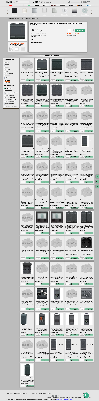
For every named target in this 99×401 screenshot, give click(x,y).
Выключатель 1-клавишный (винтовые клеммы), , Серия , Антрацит (27, 74)
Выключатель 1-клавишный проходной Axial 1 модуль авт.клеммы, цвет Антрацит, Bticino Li (86, 99)
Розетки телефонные (10, 97)
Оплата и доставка (63, 2)
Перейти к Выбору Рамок (32, 18)
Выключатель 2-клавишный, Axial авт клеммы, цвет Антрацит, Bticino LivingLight (57, 201)
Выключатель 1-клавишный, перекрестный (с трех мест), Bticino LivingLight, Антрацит (72, 125)
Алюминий (7, 75)
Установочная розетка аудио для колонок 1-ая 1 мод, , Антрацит (42, 328)
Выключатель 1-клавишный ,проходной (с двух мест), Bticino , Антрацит (86, 74)
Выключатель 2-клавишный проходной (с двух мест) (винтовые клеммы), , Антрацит (27, 176)
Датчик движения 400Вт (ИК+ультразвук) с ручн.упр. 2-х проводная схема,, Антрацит (42, 227)
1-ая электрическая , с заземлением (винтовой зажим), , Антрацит (86, 252)
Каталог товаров (42, 393)
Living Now (14, 14)
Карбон (7, 78)
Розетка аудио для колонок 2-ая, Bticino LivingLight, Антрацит (42, 277)
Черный (7, 77)
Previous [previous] (7, 12)
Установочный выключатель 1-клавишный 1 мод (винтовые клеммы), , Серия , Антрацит (27, 354)
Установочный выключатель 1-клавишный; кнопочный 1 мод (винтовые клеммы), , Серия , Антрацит (27, 379)
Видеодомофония (9, 73)
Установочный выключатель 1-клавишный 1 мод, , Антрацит (42, 354)
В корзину (80, 30)
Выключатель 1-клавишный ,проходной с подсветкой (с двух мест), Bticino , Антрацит (57, 99)
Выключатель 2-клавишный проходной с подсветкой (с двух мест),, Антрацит (27, 201)
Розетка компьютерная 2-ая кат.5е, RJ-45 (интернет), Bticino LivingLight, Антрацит (86, 277)
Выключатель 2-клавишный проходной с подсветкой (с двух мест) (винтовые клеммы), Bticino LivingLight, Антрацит (71, 176)
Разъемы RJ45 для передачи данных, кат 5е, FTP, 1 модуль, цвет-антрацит (42, 252)
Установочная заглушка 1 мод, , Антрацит (27, 328)
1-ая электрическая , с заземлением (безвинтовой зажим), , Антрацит (72, 252)
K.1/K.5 (34, 14)
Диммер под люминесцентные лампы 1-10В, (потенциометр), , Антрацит (87, 227)
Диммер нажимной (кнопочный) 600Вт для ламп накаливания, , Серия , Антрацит (72, 227)
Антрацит (7, 80)
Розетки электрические (10, 93)
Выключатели (8, 90)
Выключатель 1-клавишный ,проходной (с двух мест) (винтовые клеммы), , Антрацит (71, 74)
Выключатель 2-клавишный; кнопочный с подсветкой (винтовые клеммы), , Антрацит (86, 201)
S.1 (24, 14)
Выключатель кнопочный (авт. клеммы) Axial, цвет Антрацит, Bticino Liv (27, 226)
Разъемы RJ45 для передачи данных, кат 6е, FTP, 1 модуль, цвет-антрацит (57, 252)
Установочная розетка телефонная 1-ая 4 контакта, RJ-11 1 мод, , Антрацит (87, 328)
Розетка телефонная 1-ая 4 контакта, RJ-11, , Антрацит (57, 303)
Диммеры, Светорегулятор (11, 92)
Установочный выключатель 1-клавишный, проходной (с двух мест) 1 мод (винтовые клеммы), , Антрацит (72, 354)
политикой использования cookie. (64, 399)
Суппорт (7, 62)
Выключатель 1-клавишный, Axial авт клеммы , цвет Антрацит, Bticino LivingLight (42, 125)
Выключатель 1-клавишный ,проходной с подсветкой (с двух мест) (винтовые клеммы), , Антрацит (27, 100)
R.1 (54, 14)
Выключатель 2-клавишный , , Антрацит (42, 201)
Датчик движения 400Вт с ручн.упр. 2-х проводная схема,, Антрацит (57, 227)
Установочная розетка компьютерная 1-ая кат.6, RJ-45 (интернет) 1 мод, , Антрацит (72, 328)
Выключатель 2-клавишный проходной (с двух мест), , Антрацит (57, 176)
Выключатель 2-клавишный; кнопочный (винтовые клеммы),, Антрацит (72, 201)
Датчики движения (9, 105)
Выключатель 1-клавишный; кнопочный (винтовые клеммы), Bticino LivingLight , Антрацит (86, 125)
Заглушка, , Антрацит (27, 251)
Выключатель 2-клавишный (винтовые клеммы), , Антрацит (42, 150)
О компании (34, 393)
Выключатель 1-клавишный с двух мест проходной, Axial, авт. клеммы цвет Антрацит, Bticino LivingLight (27, 125)
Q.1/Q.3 (44, 14)
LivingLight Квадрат (72, 35)
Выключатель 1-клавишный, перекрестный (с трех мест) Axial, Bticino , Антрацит (57, 125)
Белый (6, 71)
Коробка (7, 64)
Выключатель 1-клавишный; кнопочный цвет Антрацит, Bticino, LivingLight (27, 150)
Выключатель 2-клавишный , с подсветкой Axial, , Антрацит (72, 150)
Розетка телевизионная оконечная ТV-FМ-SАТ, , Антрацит (42, 303)
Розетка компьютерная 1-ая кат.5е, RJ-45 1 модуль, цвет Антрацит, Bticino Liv (57, 277)
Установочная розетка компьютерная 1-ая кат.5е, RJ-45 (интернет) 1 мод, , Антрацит (57, 328)
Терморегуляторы (9, 103)
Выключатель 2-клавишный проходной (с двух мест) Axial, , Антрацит (42, 176)
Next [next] (91, 12)
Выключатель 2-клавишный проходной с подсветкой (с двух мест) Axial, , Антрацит (86, 176)
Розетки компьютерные (10, 99)
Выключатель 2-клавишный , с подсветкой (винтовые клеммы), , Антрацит (57, 150)
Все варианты (8, 88)
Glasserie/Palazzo (85, 14)
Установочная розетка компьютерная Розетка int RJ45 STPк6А (72, 277)
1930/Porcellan (64, 14)
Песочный (7, 82)
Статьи (49, 393)
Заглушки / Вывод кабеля (11, 106)
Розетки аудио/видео (10, 101)
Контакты (55, 2)
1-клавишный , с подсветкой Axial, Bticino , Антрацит (57, 74)
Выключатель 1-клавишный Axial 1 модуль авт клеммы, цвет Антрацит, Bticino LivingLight (71, 99)
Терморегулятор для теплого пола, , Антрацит (86, 303)
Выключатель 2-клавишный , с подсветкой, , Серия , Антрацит (87, 150)
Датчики (7, 67)
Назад (9, 18)
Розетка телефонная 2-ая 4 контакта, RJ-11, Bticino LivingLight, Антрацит (71, 303)
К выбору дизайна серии (18, 18)
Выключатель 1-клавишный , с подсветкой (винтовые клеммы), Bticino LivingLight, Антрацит (42, 74)
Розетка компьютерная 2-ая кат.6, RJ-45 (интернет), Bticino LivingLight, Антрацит (27, 303)
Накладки (7, 69)
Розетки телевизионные (10, 95)
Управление (8, 66)
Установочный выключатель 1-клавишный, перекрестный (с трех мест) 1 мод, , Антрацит (57, 354)
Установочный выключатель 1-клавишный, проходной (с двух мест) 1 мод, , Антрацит (86, 354)
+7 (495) (36, 2)
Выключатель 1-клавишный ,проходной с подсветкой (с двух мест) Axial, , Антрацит (42, 99)
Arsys (74, 14)
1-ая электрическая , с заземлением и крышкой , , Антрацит (27, 277)
